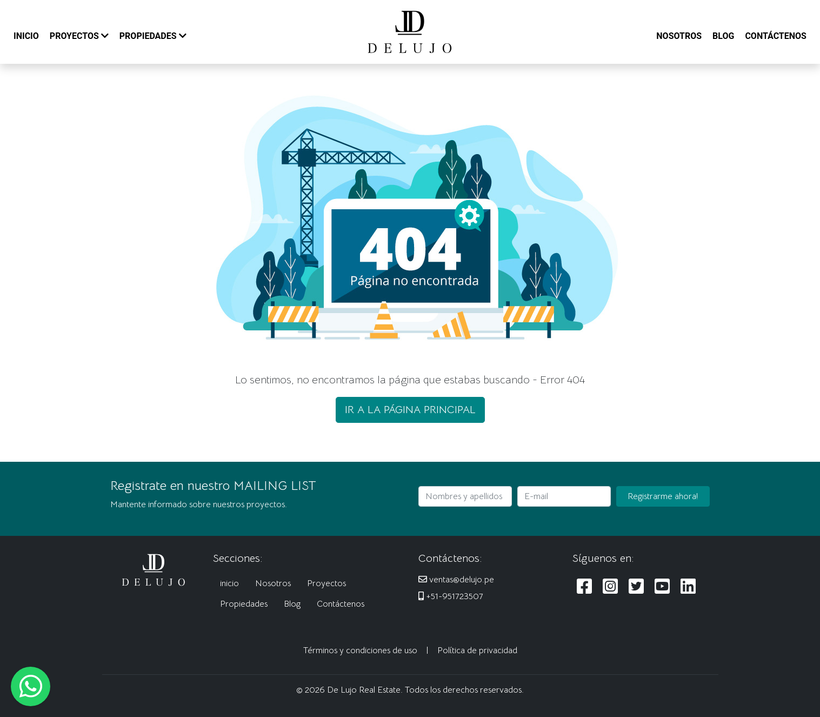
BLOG (723, 36)
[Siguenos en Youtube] (662, 587)
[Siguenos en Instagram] (610, 587)
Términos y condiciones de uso (360, 650)
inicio (229, 583)
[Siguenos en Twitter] (636, 587)
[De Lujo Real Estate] (409, 31)
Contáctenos (340, 604)
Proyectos (326, 583)
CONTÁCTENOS (775, 36)
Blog (292, 604)
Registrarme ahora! (663, 496)
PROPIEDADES (152, 36)
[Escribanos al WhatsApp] (30, 686)
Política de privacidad (477, 650)
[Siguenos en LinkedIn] (688, 587)
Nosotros (273, 583)
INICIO (26, 36)
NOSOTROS (679, 36)
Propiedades (244, 604)
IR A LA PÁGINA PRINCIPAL (410, 409)
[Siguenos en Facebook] (584, 587)
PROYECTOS (79, 36)
